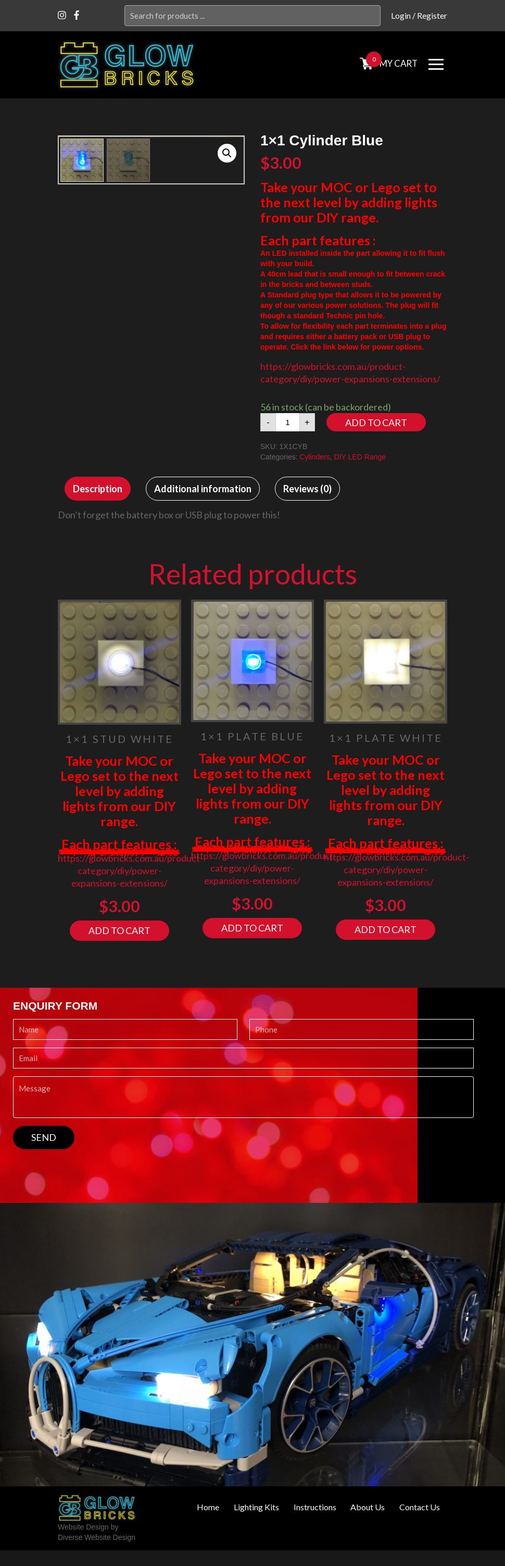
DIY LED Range (360, 457)
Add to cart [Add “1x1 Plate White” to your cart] (385, 929)
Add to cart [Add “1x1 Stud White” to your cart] (119, 930)
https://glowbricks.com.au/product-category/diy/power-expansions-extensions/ (130, 870)
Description (97, 488)
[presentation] (92, 1169)
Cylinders (314, 457)
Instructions (314, 1507)
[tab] (97, 489)
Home (207, 1507)
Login (401, 15)
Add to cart (376, 422)
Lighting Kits (256, 1507)
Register (432, 15)
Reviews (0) (307, 488)
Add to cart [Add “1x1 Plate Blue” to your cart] (252, 928)
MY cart (398, 63)
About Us (367, 1507)
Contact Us (419, 1507)
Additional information (202, 488)
